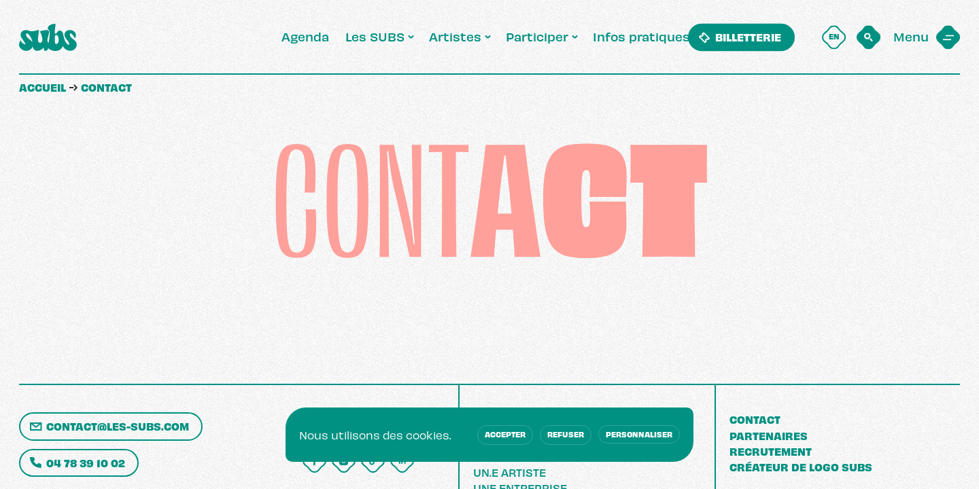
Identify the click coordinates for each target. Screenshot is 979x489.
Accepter (505, 434)
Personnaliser (639, 434)
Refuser (565, 434)
